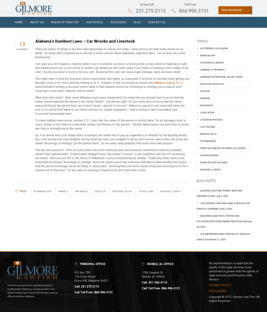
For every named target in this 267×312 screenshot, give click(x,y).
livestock (100, 191)
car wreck (81, 191)
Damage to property (212, 69)
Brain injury (207, 55)
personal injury (122, 191)
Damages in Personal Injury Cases (221, 77)
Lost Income (207, 126)
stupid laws (146, 191)
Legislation (207, 112)
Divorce (205, 91)
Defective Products (212, 84)
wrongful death (170, 191)
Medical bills (208, 134)
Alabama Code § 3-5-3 (168, 82)
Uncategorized (209, 155)
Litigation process (211, 119)
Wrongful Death (210, 169)
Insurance (206, 105)
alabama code (43, 191)
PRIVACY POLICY (220, 285)
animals (63, 191)
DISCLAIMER (217, 291)
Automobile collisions (214, 48)
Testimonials (208, 141)
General (205, 98)
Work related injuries (214, 162)
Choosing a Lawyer (212, 62)
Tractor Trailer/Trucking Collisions (222, 148)
